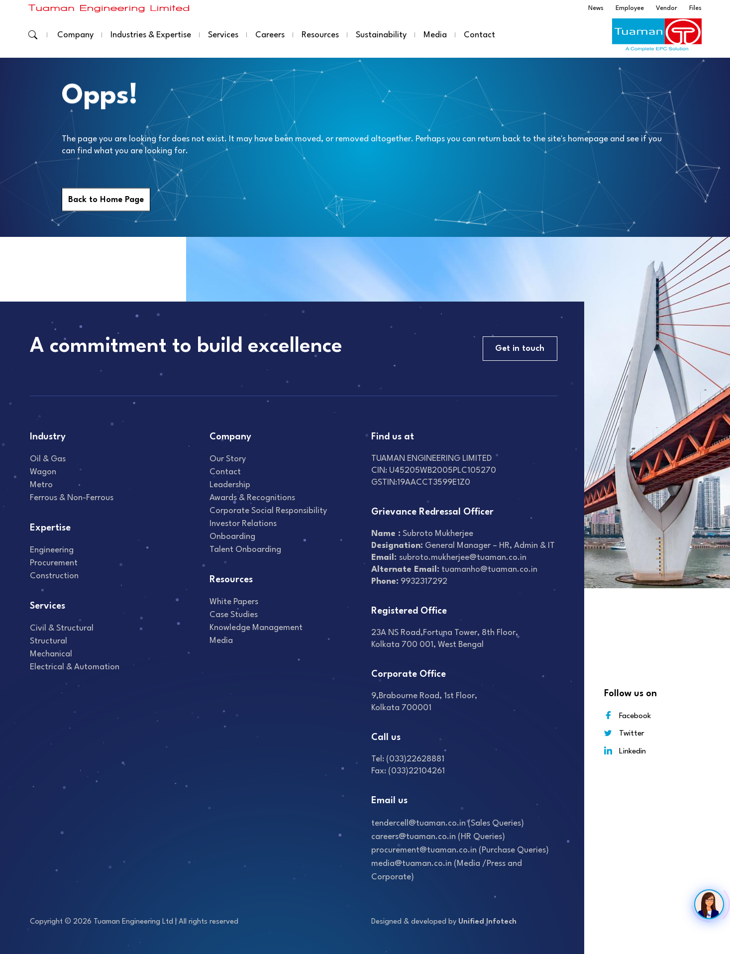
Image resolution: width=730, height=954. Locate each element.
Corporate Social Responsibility (268, 511)
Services (223, 35)
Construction (54, 576)
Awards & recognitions (252, 498)
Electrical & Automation (74, 667)
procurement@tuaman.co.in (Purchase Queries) (460, 850)
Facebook (627, 715)
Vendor (666, 8)
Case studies (233, 615)
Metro (41, 485)
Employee (630, 8)
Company (75, 35)
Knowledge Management (256, 628)
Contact (479, 35)
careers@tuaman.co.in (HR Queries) (438, 837)
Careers (270, 35)
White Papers (233, 602)
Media (435, 35)
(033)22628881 (415, 759)
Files (695, 8)
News (596, 8)
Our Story (227, 459)
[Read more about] (109, 8)
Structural (48, 641)
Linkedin (625, 750)
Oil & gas (48, 459)
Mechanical (51, 654)
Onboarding (232, 536)
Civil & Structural (62, 628)
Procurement (54, 563)
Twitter (624, 733)
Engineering (52, 550)
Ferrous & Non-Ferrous (71, 498)
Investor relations (243, 524)
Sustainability (381, 35)
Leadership (229, 485)
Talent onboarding (245, 549)
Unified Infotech (487, 922)
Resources (320, 35)
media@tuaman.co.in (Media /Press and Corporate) (446, 870)
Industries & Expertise (150, 35)
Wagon (43, 472)
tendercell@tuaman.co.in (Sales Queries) (447, 823)
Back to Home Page (106, 200)
